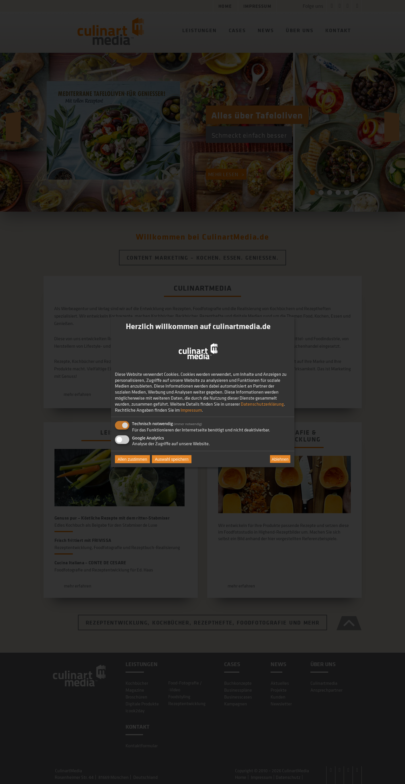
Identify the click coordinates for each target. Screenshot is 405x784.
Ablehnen (280, 459)
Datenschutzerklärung (262, 403)
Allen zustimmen (132, 459)
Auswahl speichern (172, 459)
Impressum (191, 409)
